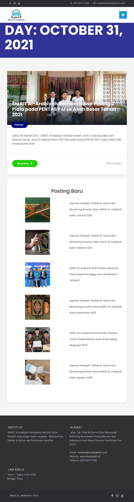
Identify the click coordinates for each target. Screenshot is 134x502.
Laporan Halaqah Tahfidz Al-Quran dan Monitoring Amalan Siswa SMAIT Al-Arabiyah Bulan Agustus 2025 (95, 371)
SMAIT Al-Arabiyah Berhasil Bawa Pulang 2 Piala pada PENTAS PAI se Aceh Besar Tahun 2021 (66, 109)
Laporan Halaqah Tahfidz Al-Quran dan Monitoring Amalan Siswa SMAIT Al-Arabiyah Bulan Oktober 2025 (95, 241)
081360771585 (81, 3)
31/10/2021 (115, 163)
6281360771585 (88, 460)
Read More (24, 163)
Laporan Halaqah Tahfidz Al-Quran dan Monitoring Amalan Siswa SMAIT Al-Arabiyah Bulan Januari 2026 (95, 209)
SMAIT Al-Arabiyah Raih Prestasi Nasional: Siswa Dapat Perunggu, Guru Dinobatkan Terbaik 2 (94, 274)
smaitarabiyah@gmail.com (110, 3)
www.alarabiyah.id (90, 456)
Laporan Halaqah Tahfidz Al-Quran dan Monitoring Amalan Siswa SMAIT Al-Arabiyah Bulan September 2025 (95, 306)
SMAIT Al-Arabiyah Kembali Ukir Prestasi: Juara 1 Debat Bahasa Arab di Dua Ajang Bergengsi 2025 (93, 339)
